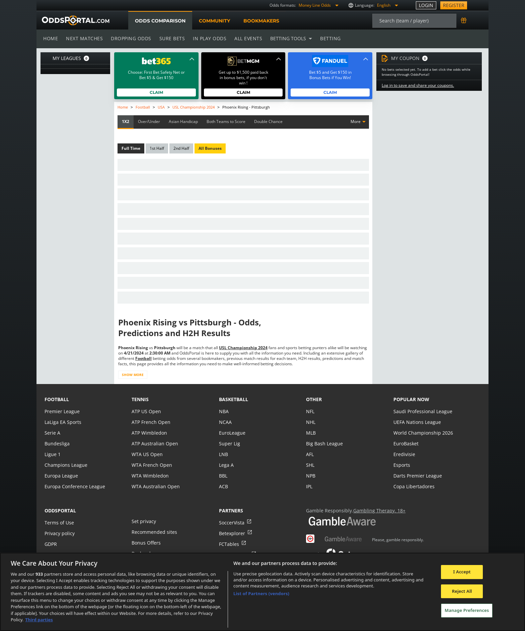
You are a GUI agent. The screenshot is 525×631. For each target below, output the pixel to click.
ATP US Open (146, 411)
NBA (223, 411)
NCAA (225, 422)
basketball (233, 399)
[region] (262, 592)
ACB (223, 486)
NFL (310, 411)
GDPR (51, 544)
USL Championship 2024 (193, 107)
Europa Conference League (74, 486)
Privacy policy (59, 533)
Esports (401, 465)
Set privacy (143, 521)
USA (160, 107)
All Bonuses (209, 148)
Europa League (61, 475)
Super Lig (229, 443)
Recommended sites (154, 532)
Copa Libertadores (413, 486)
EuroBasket (405, 443)
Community (214, 21)
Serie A (52, 433)
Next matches (84, 38)
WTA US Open (147, 454)
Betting (327, 38)
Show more (132, 374)
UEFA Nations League (416, 422)
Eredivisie (403, 454)
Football (143, 107)
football (57, 399)
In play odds (207, 38)
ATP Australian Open (154, 443)
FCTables (228, 544)
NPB (310, 475)
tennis (140, 399)
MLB (311, 433)
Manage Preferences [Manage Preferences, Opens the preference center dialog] (467, 610)
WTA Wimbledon (150, 475)
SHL (310, 465)
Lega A (226, 465)
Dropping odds (130, 38)
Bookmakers (261, 21)
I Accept (462, 572)
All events (246, 38)
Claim (156, 92)
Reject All (462, 591)
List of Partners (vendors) (261, 593)
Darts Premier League (417, 475)
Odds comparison (160, 21)
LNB (223, 454)
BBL (223, 475)
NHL (310, 422)
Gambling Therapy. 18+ (377, 510)
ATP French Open (150, 422)
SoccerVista (231, 522)
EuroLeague (232, 433)
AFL (310, 454)
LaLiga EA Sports (62, 422)
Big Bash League (324, 443)
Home (50, 38)
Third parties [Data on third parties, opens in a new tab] (39, 620)
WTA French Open (151, 465)
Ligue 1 (52, 454)
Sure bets (170, 38)
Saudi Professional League (422, 411)
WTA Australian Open (155, 486)
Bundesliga (57, 443)
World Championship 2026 (422, 433)
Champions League (65, 465)
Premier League (62, 411)
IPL (309, 486)
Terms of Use (59, 522)
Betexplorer (232, 533)
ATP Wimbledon (149, 433)
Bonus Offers (146, 543)
